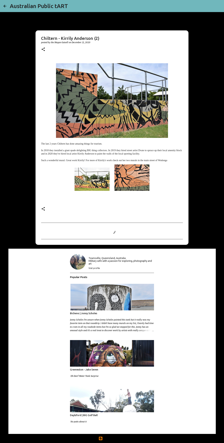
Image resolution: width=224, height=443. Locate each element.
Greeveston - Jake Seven (84, 369)
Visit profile (94, 268)
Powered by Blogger (112, 438)
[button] (43, 49)
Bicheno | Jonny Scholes (83, 313)
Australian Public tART (39, 6)
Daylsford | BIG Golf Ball (84, 415)
